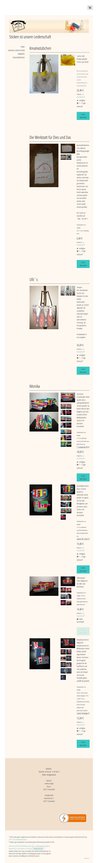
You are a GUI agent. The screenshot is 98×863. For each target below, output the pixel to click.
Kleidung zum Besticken (16, 50)
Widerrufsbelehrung (24, 846)
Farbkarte (21, 54)
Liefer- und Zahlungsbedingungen (18, 839)
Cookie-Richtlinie (20, 849)
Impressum (11, 846)
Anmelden (86, 858)
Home (23, 46)
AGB (17, 846)
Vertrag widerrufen (38, 849)
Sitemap (29, 849)
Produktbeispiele (19, 57)
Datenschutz (12, 849)
